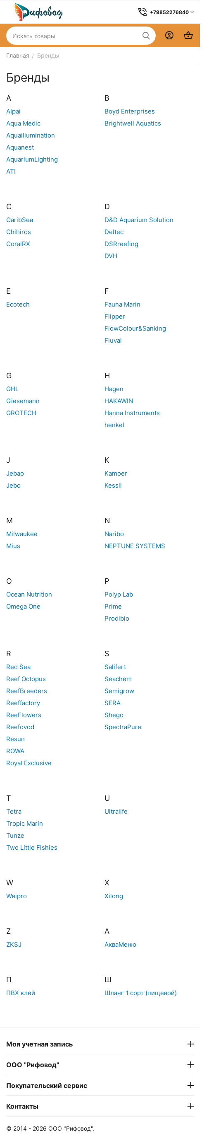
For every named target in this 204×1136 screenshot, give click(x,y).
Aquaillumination (30, 135)
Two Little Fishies (31, 847)
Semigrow (119, 691)
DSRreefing (121, 244)
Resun (15, 739)
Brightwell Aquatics (132, 123)
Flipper (114, 316)
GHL (12, 389)
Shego (113, 715)
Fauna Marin (122, 304)
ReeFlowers (23, 715)
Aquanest (20, 147)
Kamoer (115, 473)
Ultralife (116, 811)
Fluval (113, 340)
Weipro (16, 896)
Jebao (15, 473)
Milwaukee (22, 534)
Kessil (113, 485)
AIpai (13, 111)
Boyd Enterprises (129, 111)
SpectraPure (122, 727)
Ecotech (18, 304)
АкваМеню (120, 944)
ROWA (15, 751)
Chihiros (18, 232)
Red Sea (18, 667)
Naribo (114, 534)
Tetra (13, 811)
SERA (112, 703)
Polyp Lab (118, 594)
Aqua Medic (23, 123)
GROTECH (21, 413)
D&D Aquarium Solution (138, 220)
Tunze (15, 835)
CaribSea (19, 220)
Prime (113, 606)
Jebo (13, 485)
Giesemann (23, 401)
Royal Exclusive (29, 763)
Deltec (113, 232)
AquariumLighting (32, 159)
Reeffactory (23, 703)
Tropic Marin (24, 823)
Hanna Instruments (132, 413)
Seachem (118, 679)
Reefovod (20, 727)
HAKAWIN (118, 401)
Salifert (115, 667)
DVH (110, 256)
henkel (114, 425)
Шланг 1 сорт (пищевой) (140, 993)
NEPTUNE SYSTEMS (134, 546)
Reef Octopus (26, 679)
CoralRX (18, 244)
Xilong (113, 896)
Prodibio (116, 618)
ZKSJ (13, 944)
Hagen (113, 389)
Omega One (23, 606)
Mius (13, 546)
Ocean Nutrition (29, 594)
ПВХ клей (20, 993)
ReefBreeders (26, 691)
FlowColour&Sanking (135, 328)
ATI (11, 171)
